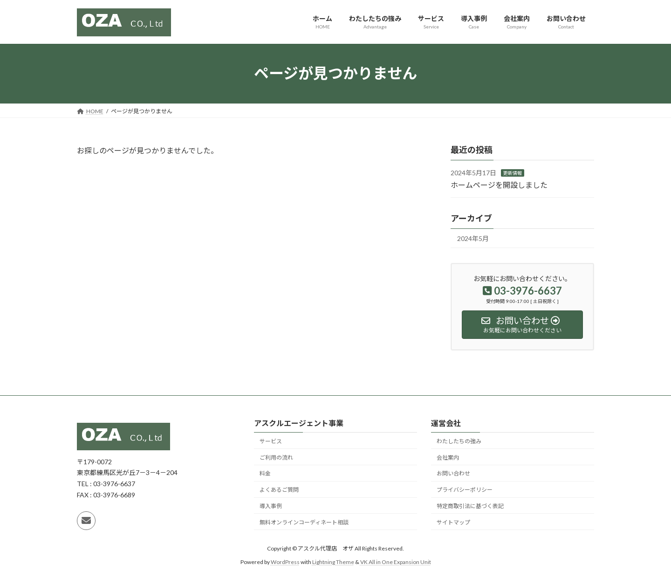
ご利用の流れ (276, 457)
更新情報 (512, 173)
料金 (265, 473)
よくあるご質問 (279, 489)
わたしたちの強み (459, 441)
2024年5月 (473, 238)
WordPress (285, 561)
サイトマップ (453, 522)
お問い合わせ (453, 473)
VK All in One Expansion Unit (395, 561)
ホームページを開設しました (499, 184)
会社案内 (448, 457)
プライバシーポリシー (465, 489)
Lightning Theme (333, 561)
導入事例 (271, 505)
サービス (271, 441)
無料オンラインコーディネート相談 (304, 522)
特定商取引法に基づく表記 (470, 505)
